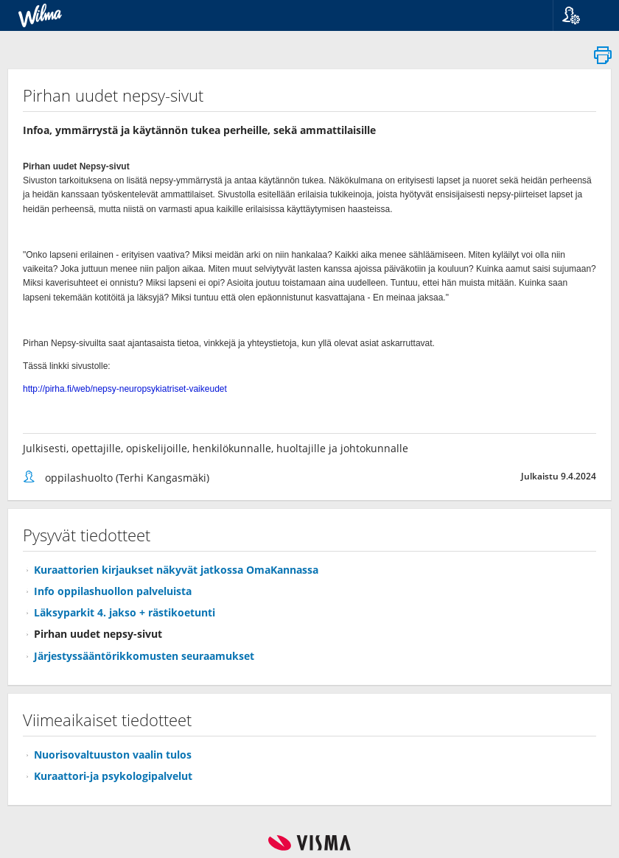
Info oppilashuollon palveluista (113, 591)
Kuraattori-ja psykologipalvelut (113, 776)
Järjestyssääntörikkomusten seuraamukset (144, 656)
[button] (580, 15)
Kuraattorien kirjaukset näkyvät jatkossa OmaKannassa (176, 570)
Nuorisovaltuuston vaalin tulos (113, 755)
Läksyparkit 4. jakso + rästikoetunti (124, 612)
